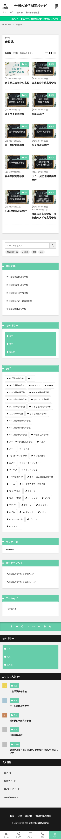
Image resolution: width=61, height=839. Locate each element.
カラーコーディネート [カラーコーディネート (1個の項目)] (31, 463)
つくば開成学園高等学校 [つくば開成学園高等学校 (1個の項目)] (20, 427)
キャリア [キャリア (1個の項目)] (13, 470)
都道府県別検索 (33, 12)
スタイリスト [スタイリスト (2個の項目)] (15, 491)
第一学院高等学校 (14, 145)
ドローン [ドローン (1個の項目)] (28, 505)
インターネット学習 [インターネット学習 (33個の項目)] (18, 456)
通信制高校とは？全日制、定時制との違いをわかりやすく (34, 751)
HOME (8, 24)
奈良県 (19, 24)
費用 (34, 252)
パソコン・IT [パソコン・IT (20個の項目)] (14, 526)
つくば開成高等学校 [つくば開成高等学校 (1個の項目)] (18, 434)
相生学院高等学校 (14, 176)
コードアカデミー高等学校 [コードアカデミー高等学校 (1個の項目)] (33, 484)
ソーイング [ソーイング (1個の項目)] (32, 498)
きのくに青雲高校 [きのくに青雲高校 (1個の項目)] (41, 399)
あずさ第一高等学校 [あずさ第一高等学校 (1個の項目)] (18, 399)
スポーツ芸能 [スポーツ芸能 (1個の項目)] (15, 498)
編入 (41, 252)
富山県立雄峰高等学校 (16, 309)
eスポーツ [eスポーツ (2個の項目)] (35, 385)
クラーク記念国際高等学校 (44, 178)
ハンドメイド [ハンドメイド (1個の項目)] (28, 512)
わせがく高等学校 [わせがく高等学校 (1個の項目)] (41, 434)
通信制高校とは (12, 252)
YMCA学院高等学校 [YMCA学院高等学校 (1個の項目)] (40, 392)
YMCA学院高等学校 (16, 210)
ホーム (6, 835)
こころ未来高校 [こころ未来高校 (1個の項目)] (16, 413)
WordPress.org (11, 797)
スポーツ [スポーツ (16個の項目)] (31, 491)
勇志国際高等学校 (14, 573)
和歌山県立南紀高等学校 (17, 285)
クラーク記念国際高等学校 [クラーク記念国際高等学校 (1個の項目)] (41, 477)
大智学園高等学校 (18, 691)
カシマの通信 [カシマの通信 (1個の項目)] (39, 456)
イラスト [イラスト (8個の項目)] (26, 449)
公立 (12, 12)
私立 (4, 12)
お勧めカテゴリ (27, 53)
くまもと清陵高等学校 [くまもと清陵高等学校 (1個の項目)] (41, 406)
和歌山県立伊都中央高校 (17, 293)
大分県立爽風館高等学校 (17, 277)
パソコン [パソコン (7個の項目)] (33, 519)
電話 (43, 835)
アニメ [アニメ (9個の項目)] (42, 442)
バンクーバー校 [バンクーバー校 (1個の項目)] (16, 519)
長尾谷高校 (38, 113)
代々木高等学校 (40, 145)
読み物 (20, 12)
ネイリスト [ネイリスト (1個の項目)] (43, 505)
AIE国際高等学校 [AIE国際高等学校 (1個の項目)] (16, 378)
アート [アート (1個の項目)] (12, 449)
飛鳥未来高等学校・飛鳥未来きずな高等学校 (44, 215)
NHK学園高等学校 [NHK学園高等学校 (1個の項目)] (17, 392)
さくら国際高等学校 (19, 706)
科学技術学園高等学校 (20, 720)
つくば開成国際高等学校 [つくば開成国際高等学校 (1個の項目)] (20, 420)
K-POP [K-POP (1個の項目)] (50, 385)
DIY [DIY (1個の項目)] (32, 378)
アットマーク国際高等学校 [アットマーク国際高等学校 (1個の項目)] (21, 442)
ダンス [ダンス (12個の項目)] (47, 498)
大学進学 (25, 252)
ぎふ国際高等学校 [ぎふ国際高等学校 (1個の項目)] (17, 406)
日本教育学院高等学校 (44, 82)
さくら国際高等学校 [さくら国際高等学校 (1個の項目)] (38, 413)
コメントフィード (12, 789)
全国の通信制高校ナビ (30, 5)
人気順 (15, 53)
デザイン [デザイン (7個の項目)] (13, 505)
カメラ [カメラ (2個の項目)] (12, 463)
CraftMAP (9, 549)
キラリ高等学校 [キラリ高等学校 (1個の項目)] (16, 477)
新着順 (8, 53)
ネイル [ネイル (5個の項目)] (12, 512)
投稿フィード (10, 781)
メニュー (30, 835)
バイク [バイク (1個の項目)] (43, 512)
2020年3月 (11, 609)
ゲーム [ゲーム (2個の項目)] (12, 484)
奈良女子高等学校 (14, 113)
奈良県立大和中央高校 (17, 82)
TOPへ (55, 835)
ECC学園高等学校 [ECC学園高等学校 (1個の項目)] (17, 385)
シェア (18, 835)
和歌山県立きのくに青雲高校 (19, 301)
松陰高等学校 (16, 735)
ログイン (8, 773)
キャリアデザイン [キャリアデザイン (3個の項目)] (31, 470)
